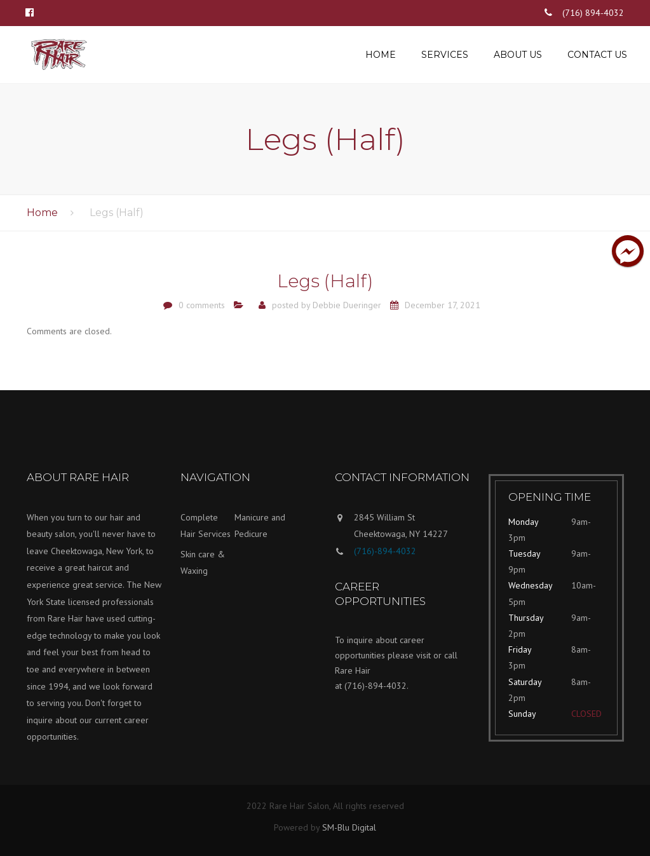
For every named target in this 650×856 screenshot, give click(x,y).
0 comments (202, 305)
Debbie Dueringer (347, 305)
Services (444, 54)
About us (518, 54)
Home (380, 54)
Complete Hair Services (205, 526)
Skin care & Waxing (202, 562)
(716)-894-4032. (376, 685)
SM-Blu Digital (349, 827)
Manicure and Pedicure (259, 526)
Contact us (597, 54)
